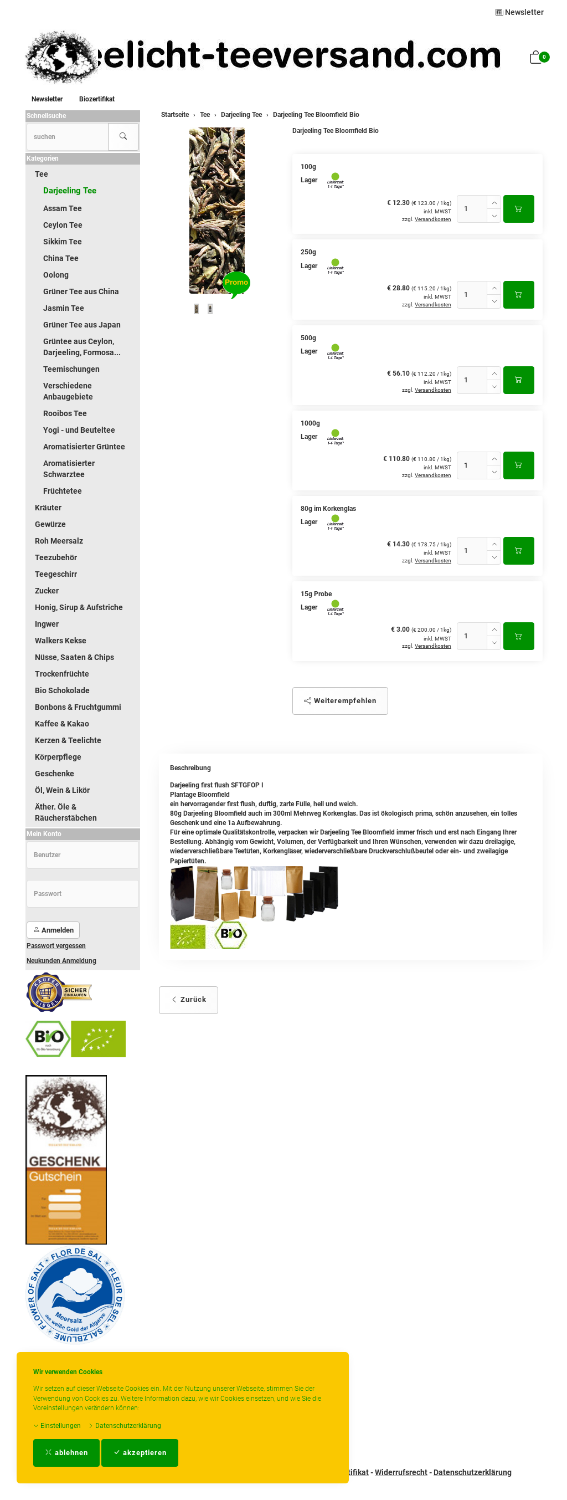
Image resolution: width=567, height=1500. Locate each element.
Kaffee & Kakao (62, 723)
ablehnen (66, 1452)
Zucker (47, 590)
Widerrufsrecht (401, 1472)
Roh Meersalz (59, 540)
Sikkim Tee (62, 241)
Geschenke (54, 773)
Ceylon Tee (63, 225)
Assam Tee (62, 208)
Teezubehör (56, 557)
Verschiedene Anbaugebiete (68, 391)
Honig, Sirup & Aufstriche (79, 607)
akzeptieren (140, 1452)
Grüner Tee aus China (81, 291)
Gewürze (50, 524)
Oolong (56, 274)
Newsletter (520, 12)
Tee (41, 174)
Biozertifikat (97, 99)
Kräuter (48, 507)
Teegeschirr (56, 574)
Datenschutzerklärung (124, 1426)
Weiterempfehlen (340, 701)
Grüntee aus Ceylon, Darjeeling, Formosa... (82, 347)
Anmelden (53, 930)
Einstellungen (57, 1426)
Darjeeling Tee (69, 191)
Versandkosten (433, 219)
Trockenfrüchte (62, 673)
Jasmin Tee (63, 308)
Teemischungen (71, 369)
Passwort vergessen (56, 946)
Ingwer (47, 624)
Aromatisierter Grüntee (84, 446)
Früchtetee (62, 491)
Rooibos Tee (65, 413)
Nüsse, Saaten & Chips (74, 657)
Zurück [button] (189, 999)
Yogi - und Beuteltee (79, 430)
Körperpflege (58, 756)
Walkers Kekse (60, 640)
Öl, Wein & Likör (62, 790)
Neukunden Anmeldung (61, 961)
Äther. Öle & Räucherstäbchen (66, 812)
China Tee (61, 258)
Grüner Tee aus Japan (82, 324)
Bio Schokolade (62, 690)
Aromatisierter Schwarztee (69, 469)
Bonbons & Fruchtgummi (78, 707)
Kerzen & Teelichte (68, 740)
